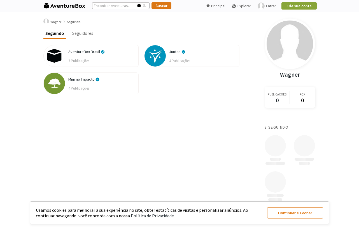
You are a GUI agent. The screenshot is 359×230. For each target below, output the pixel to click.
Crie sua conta (299, 5)
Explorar (241, 6)
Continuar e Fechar (295, 213)
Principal (215, 6)
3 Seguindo (276, 127)
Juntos (177, 51)
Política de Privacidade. (153, 215)
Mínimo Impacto (83, 79)
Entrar (267, 6)
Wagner (290, 74)
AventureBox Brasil (86, 51)
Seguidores (82, 33)
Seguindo (54, 33)
